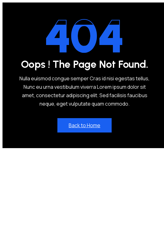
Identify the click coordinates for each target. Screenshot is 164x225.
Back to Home (84, 125)
